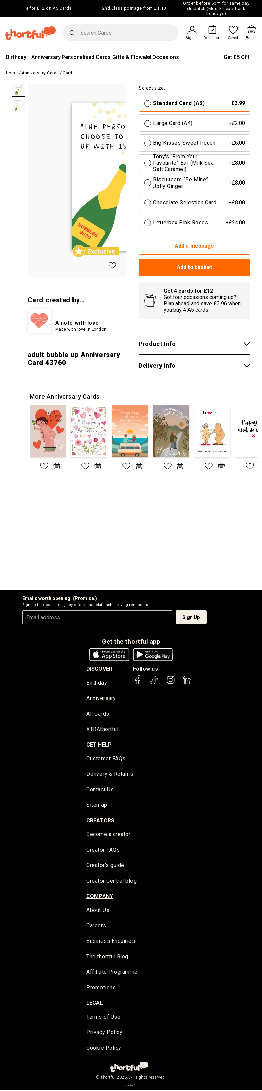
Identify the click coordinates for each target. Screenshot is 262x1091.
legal (94, 1004)
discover (99, 669)
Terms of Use (103, 1018)
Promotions (101, 989)
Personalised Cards (86, 57)
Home (12, 73)
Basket (252, 38)
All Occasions (162, 57)
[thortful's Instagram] (171, 683)
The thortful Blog (107, 958)
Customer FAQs (106, 759)
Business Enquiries (110, 942)
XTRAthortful (102, 730)
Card (67, 73)
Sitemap (96, 805)
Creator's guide (105, 866)
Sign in (192, 38)
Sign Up (191, 617)
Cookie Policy (103, 1049)
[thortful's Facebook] (138, 683)
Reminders (212, 38)
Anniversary (46, 57)
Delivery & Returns (109, 774)
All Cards (97, 714)
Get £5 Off (237, 57)
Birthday (16, 57)
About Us (97, 911)
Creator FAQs (103, 851)
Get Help (99, 745)
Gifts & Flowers (131, 57)
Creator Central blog (111, 882)
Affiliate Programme (112, 973)
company (99, 897)
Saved (233, 38)
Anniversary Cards (40, 73)
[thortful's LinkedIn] (187, 683)
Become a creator (108, 835)
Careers (96, 927)
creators (100, 821)
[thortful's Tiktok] (154, 683)
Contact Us (100, 790)
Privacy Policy (104, 1034)
